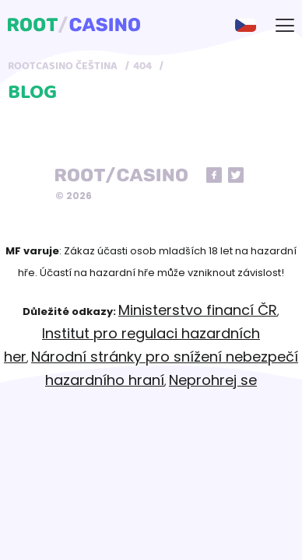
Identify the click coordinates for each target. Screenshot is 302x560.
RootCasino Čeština (63, 66)
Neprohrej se (213, 380)
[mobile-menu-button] (285, 25)
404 (142, 66)
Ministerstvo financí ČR (197, 310)
